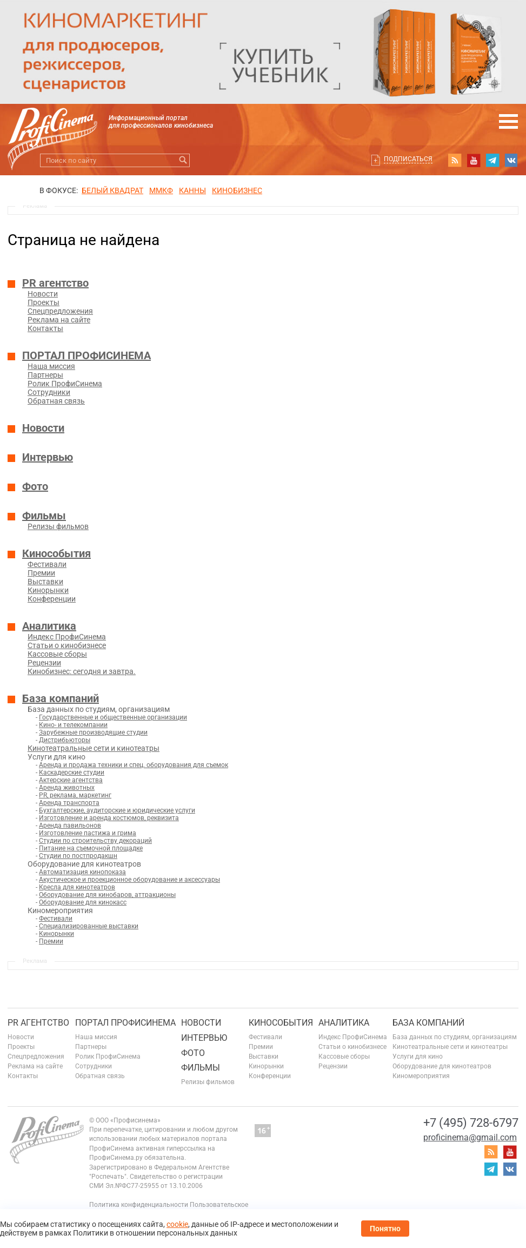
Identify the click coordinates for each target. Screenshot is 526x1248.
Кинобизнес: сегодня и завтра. (82, 671)
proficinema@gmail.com (470, 1137)
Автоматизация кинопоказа (82, 872)
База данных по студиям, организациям (454, 1037)
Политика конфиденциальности (138, 1205)
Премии (41, 573)
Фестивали (47, 564)
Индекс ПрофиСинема (67, 636)
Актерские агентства (71, 780)
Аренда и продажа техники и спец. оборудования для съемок (133, 765)
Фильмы (44, 515)
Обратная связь (56, 401)
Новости (43, 293)
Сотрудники (49, 392)
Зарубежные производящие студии (93, 732)
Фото (35, 486)
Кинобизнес (237, 190)
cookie (177, 1224)
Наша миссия (51, 366)
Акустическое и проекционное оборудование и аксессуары (129, 879)
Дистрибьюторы (64, 740)
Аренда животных (67, 787)
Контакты (45, 328)
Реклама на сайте (59, 319)
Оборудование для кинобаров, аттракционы (107, 895)
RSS (454, 160)
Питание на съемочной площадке (91, 848)
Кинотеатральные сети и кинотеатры (93, 748)
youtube (473, 160)
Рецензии (44, 662)
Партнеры (45, 375)
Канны (192, 190)
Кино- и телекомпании (73, 725)
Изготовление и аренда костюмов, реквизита (109, 818)
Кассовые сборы (57, 654)
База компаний (60, 698)
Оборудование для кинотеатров (441, 1066)
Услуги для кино (417, 1056)
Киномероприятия (421, 1076)
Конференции (52, 599)
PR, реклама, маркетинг (75, 795)
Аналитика (49, 625)
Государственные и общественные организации (113, 717)
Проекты (43, 302)
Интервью (47, 457)
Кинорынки (48, 590)
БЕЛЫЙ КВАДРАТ (112, 190)
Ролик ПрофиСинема (65, 383)
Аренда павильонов (70, 825)
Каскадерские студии (71, 772)
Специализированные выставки (88, 926)
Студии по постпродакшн (78, 856)
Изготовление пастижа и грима (87, 833)
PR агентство (55, 282)
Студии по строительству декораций (95, 840)
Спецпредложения (60, 311)
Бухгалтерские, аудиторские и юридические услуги (117, 810)
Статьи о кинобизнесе (67, 645)
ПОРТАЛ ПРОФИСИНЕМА (86, 355)
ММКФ (161, 190)
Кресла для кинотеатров (77, 887)
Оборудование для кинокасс (82, 902)
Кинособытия (56, 553)
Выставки (45, 581)
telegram (492, 160)
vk (511, 160)
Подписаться (408, 159)
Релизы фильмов (58, 526)
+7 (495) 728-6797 (470, 1123)
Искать (183, 160)
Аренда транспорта (69, 803)
